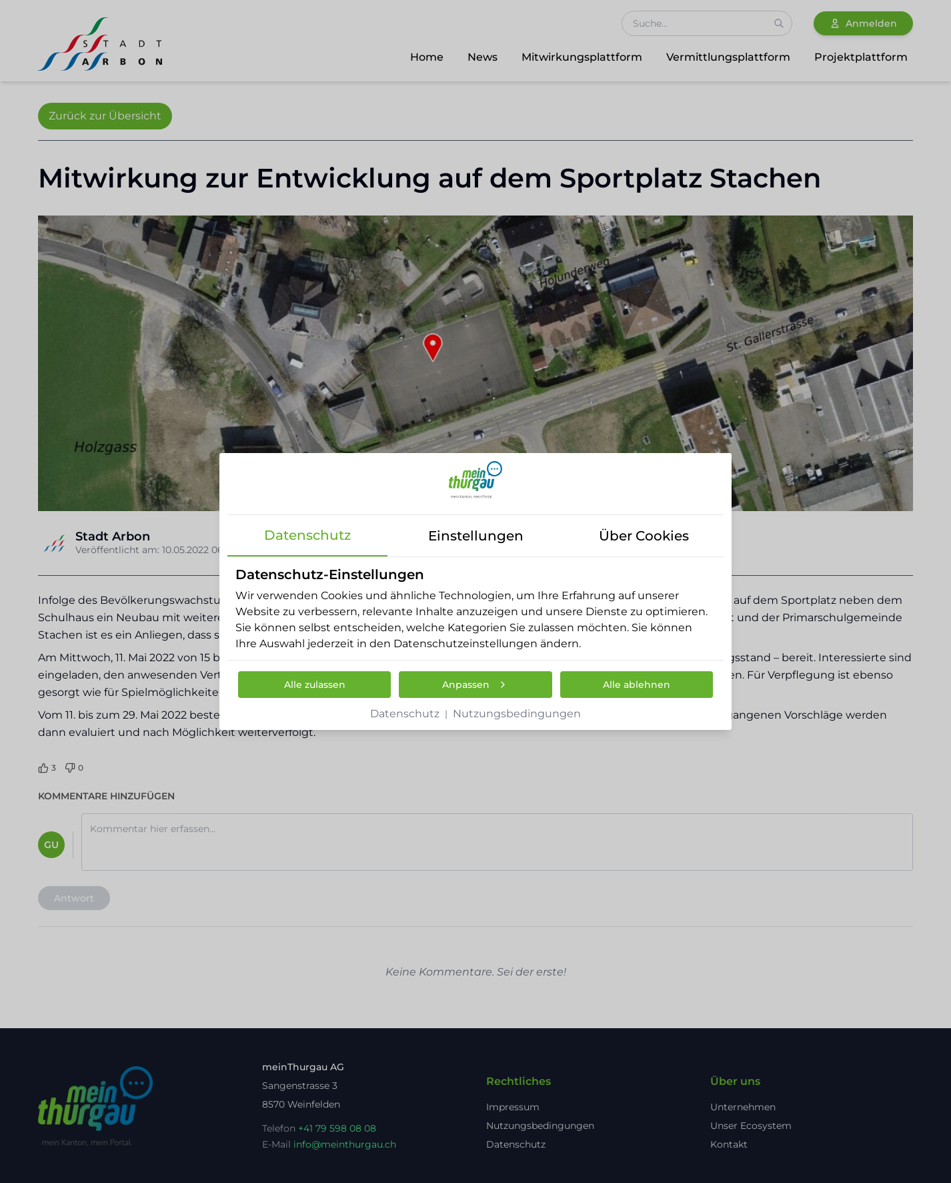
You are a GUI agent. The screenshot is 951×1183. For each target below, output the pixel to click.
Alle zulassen (314, 685)
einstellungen (476, 536)
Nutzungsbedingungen (517, 713)
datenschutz (307, 535)
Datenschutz (404, 713)
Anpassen (475, 685)
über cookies (644, 536)
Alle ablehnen (636, 685)
